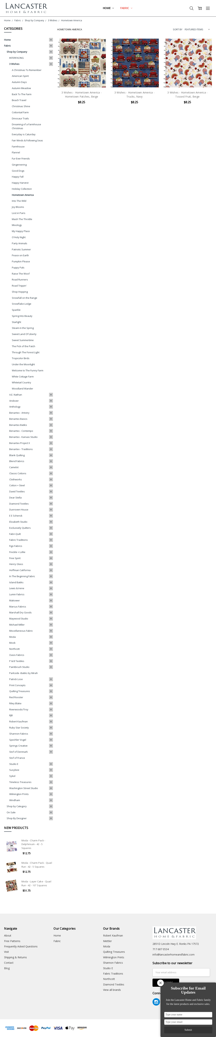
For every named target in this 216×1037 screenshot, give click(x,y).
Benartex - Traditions (21, 449)
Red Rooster (16, 697)
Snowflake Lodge (21, 303)
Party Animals (19, 243)
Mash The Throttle (22, 219)
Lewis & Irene (16, 588)
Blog (7, 968)
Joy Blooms (18, 207)
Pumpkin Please (21, 261)
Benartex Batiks (18, 425)
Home (108, 8)
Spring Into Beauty (22, 316)
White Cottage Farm (23, 376)
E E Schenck (15, 515)
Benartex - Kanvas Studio (23, 437)
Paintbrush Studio (19, 667)
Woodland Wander (22, 388)
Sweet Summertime (23, 340)
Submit (188, 1030)
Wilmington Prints (19, 794)
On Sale (11, 812)
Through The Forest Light (25, 352)
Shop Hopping (20, 291)
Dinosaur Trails (20, 118)
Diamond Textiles (19, 503)
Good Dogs (18, 170)
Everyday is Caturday (24, 134)
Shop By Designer (17, 818)
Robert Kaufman (18, 721)
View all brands (112, 990)
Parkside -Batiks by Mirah (23, 673)
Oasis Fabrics (16, 655)
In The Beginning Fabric (22, 576)
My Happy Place (21, 231)
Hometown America (23, 195)
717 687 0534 (161, 949)
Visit (6, 951)
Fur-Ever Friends (21, 158)
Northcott (14, 649)
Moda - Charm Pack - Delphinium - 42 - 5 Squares (33, 844)
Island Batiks (16, 582)
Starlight (16, 322)
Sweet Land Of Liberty (24, 334)
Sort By (177, 29)
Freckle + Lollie (17, 552)
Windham (14, 800)
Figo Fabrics (15, 546)
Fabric (126, 8)
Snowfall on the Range (24, 297)
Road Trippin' (19, 285)
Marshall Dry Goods (20, 612)
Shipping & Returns (15, 957)
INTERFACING (16, 57)
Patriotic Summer (21, 249)
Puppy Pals (18, 267)
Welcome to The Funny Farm (27, 370)
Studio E (13, 764)
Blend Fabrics (16, 461)
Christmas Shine (21, 106)
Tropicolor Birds (20, 358)
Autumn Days (19, 82)
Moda (12, 636)
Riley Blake (15, 703)
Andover (14, 400)
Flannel (16, 152)
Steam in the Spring (23, 328)
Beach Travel (19, 100)
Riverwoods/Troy (18, 709)
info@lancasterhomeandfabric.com (174, 954)
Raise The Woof (21, 273)
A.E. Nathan (15, 394)
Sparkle (16, 309)
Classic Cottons (17, 473)
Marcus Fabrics (17, 606)
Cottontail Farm (20, 112)
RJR (11, 715)
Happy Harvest (20, 182)
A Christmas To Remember (26, 70)
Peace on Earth (20, 255)
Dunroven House (18, 509)
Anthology (15, 406)
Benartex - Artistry (19, 412)
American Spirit (20, 76)
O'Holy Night (19, 237)
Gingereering (19, 164)
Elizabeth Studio (18, 521)
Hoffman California (20, 570)
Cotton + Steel (17, 485)
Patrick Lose (16, 679)
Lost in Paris (18, 213)
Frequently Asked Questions (21, 946)
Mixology (17, 225)
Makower (14, 600)
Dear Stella (15, 497)
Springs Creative (18, 745)
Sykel (12, 776)
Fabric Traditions (18, 540)
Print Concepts (17, 685)
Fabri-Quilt (15, 534)
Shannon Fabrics (18, 733)
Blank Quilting (17, 455)
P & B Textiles (16, 661)
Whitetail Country (21, 382)
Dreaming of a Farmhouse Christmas (26, 126)
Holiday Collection (22, 188)
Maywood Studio (18, 618)
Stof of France (17, 758)
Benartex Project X (19, 443)
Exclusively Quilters (20, 527)
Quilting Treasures (19, 691)
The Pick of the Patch (23, 346)
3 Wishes (14, 64)
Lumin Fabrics (16, 594)
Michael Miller (17, 624)
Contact (9, 962)
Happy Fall (18, 176)
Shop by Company (17, 51)
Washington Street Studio (23, 788)
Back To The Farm (21, 94)
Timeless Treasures (20, 782)
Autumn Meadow (21, 88)
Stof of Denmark (18, 751)
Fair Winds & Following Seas (27, 140)
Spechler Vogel (17, 739)
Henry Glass (16, 564)
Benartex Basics (18, 418)
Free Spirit (15, 558)
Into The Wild (19, 200)
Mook (12, 642)
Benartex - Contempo (21, 430)
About (7, 935)
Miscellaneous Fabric (21, 630)
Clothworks (15, 479)
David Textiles (17, 491)
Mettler (107, 941)
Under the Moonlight (23, 364)
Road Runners (20, 279)
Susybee (14, 770)
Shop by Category (17, 806)
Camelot (14, 467)
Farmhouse (18, 146)
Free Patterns (12, 941)
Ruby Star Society (19, 727)
